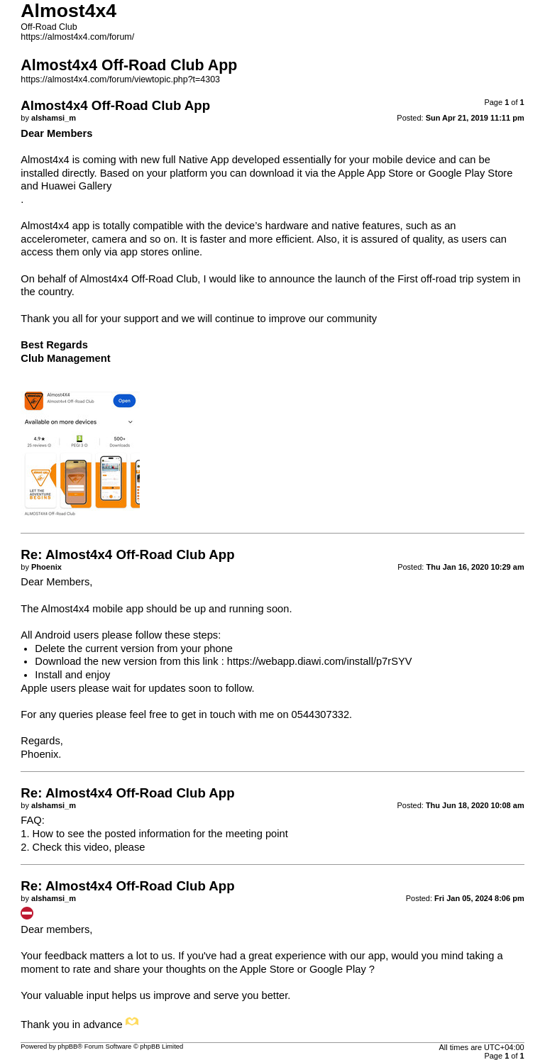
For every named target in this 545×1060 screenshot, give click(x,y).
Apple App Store (375, 173)
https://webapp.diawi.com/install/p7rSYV (319, 661)
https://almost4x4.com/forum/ (77, 37)
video (96, 847)
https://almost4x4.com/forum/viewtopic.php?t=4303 (120, 79)
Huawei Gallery (76, 186)
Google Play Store (470, 173)
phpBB (67, 1046)
